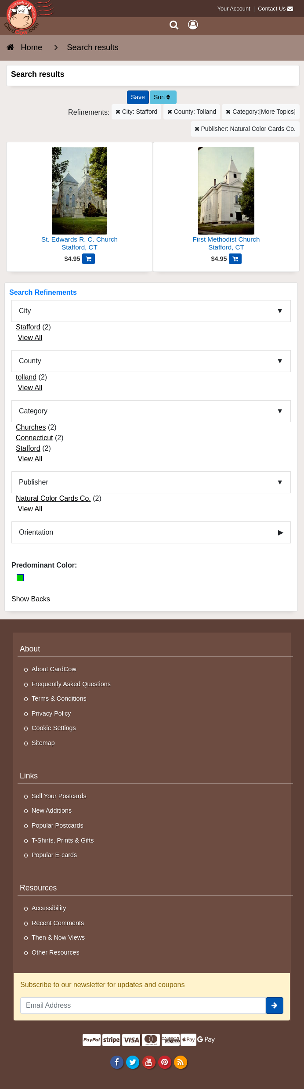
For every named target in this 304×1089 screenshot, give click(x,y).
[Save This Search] (138, 97)
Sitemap (43, 742)
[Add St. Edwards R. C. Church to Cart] (88, 258)
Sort (162, 97)
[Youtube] (148, 1061)
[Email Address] (143, 1005)
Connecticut (34, 437)
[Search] (174, 24)
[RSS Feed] (180, 1061)
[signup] (274, 1005)
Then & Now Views (58, 937)
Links (29, 775)
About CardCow (54, 669)
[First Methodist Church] (226, 200)
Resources (38, 887)
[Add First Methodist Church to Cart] (235, 258)
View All (30, 337)
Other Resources (56, 952)
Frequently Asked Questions (71, 683)
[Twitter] (133, 1061)
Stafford (28, 327)
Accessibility (49, 908)
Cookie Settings (54, 727)
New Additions (52, 810)
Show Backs (30, 599)
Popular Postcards (57, 825)
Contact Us (272, 8)
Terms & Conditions (59, 698)
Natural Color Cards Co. (53, 498)
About (30, 648)
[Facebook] (117, 1061)
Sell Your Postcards (59, 796)
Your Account (233, 8)
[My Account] (193, 24)
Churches (31, 427)
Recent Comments (58, 922)
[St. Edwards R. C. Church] (79, 200)
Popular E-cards (54, 854)
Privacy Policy (51, 713)
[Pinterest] (164, 1061)
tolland (26, 377)
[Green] (20, 577)
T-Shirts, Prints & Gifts (63, 840)
